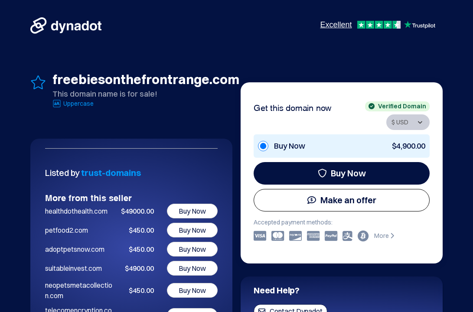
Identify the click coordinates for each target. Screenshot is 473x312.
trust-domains (111, 172)
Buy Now (342, 173)
